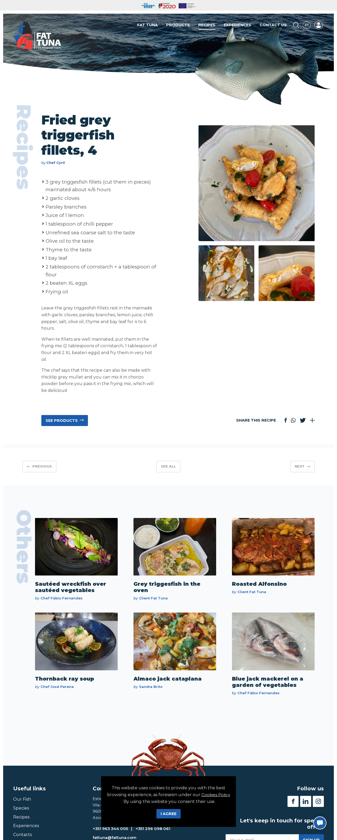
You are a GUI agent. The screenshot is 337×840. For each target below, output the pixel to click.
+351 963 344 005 (112, 833)
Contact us (273, 26)
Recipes (206, 26)
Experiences (237, 26)
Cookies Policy (126, 794)
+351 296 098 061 (158, 833)
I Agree (168, 813)
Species (21, 811)
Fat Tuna (147, 26)
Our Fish (22, 802)
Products (178, 26)
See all (168, 466)
